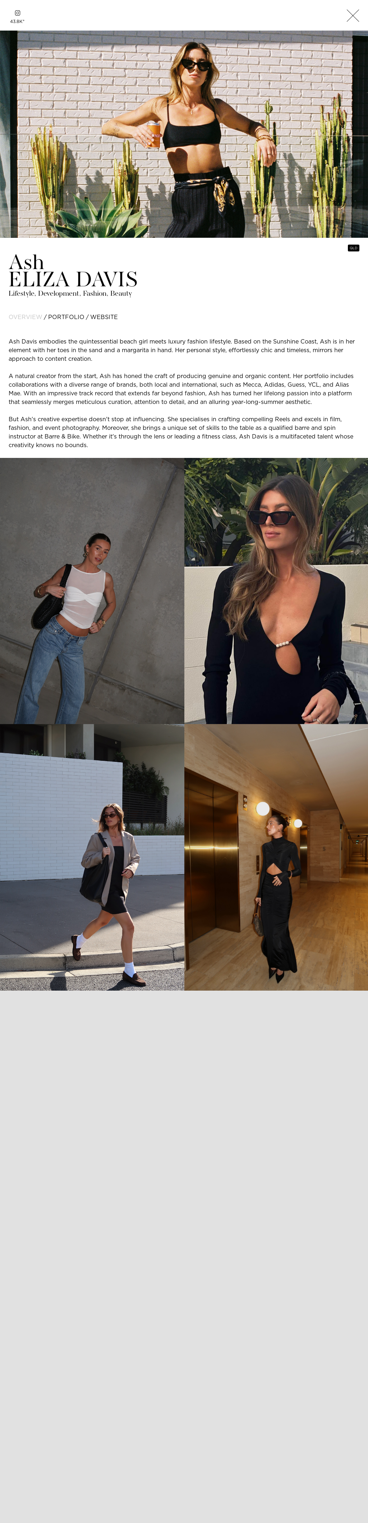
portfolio (66, 317)
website (104, 317)
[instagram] (17, 13)
